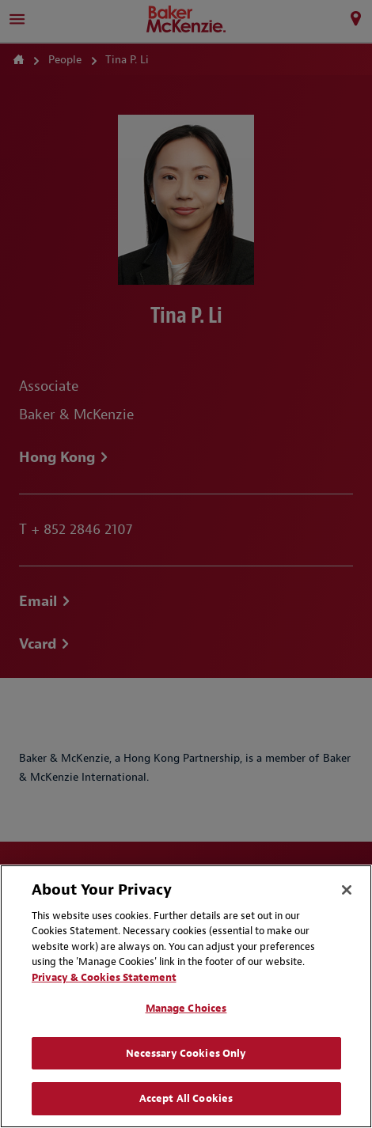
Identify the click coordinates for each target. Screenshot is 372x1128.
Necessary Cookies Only (186, 1053)
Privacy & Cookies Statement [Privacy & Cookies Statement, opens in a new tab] (104, 977)
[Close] (346, 889)
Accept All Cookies (186, 1098)
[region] (186, 996)
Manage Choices (186, 1008)
